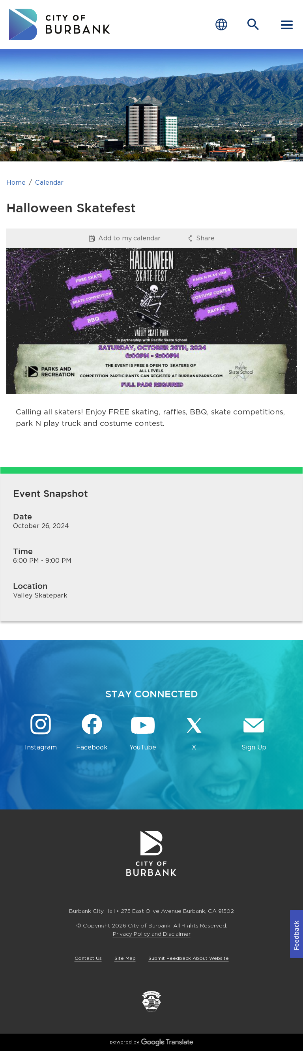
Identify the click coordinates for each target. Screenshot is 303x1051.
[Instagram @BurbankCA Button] (40, 733)
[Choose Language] (221, 25)
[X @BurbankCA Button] (193, 733)
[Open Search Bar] (253, 24)
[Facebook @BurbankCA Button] (91, 733)
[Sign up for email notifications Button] (254, 733)
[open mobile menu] (287, 24)
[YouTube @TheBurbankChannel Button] (143, 733)
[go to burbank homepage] (59, 24)
